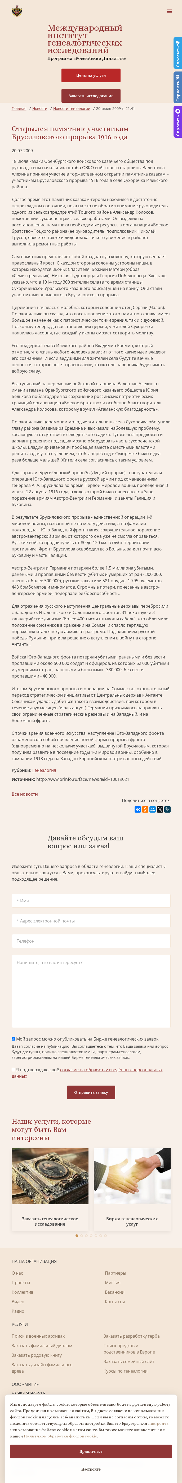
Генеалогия (44, 770)
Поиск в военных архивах (38, 1336)
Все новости (25, 794)
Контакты (115, 1302)
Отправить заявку (91, 1092)
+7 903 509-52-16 (28, 1393)
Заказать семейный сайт (129, 1361)
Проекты (21, 1282)
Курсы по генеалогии (126, 1371)
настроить (158, 1423)
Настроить (91, 1469)
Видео (18, 1302)
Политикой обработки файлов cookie (60, 1436)
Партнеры (115, 1273)
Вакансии (115, 1292)
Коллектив (22, 1292)
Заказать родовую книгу (37, 1355)
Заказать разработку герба (132, 1336)
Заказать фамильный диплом (42, 1345)
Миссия (113, 1282)
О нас (17, 1273)
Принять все (90, 1451)
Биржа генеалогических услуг (132, 1221)
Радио (18, 1311)
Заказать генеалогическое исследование (50, 1221)
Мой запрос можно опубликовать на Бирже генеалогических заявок (85, 1039)
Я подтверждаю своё (87, 1073)
